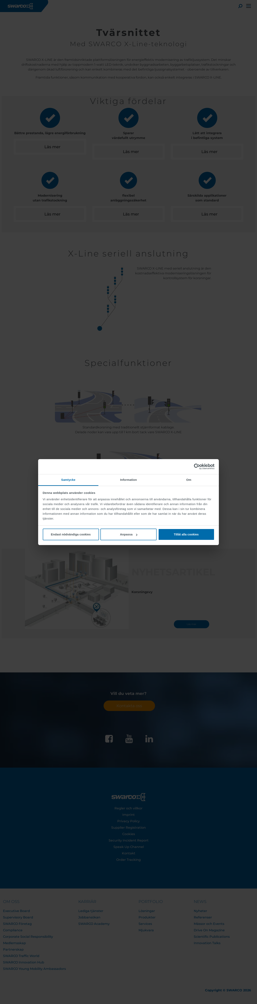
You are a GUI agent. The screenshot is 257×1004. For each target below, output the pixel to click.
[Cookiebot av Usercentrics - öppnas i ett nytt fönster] (196, 467)
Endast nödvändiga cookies (71, 534)
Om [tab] (188, 479)
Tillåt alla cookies (186, 534)
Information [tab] (128, 479)
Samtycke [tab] (68, 479)
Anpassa (128, 534)
